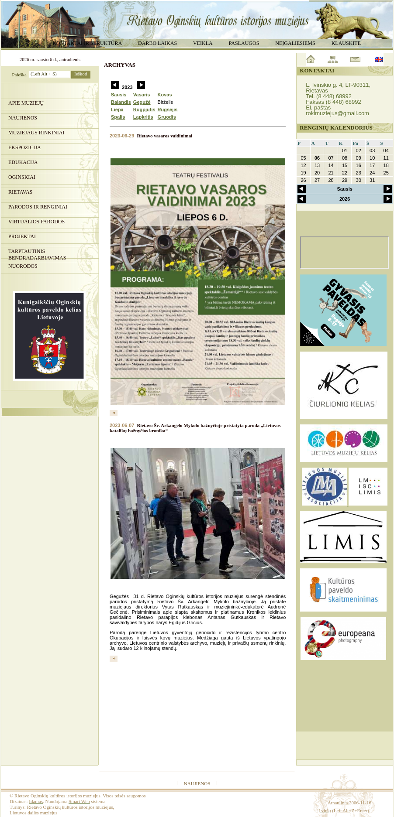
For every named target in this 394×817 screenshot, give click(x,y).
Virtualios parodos (36, 222)
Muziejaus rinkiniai (36, 133)
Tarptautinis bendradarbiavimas (37, 253)
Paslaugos (244, 43)
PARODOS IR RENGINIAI (37, 207)
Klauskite (346, 43)
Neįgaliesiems (295, 43)
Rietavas (20, 192)
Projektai (22, 236)
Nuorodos (23, 266)
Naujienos (22, 118)
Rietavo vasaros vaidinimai (164, 135)
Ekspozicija (24, 147)
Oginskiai (21, 177)
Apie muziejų (26, 103)
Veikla (203, 43)
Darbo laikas (157, 43)
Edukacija (23, 162)
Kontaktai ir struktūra (87, 43)
